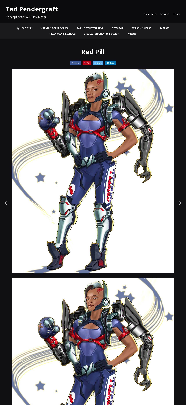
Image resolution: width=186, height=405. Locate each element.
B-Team (164, 28)
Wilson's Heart (142, 28)
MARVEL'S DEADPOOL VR (54, 28)
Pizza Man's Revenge (62, 33)
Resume (165, 14)
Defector (118, 28)
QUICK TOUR (24, 28)
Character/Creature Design (101, 33)
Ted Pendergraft (32, 9)
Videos (132, 33)
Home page (150, 14)
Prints (176, 14)
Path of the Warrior (90, 28)
